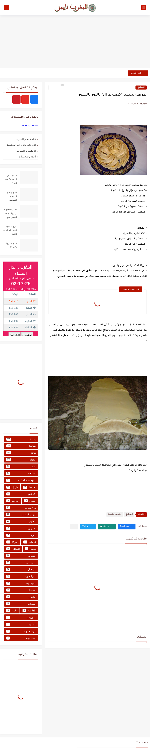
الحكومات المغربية (26, 150)
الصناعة (21, 555)
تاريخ (12, 487)
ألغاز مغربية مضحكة (12, 246)
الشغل (13, 548)
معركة (12, 541)
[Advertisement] (75, 42)
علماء (11, 610)
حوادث (12, 500)
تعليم (30, 548)
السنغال (21, 590)
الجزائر (21, 459)
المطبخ (141, 87)
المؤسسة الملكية (21, 480)
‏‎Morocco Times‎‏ (30, 126)
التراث (21, 535)
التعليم (21, 521)
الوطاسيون (21, 631)
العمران (21, 603)
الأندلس (21, 493)
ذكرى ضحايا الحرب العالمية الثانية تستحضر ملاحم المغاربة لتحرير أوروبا (11, 231)
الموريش (21, 617)
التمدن (21, 624)
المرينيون (21, 562)
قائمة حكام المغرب (26, 139)
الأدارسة (29, 610)
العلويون (21, 528)
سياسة (21, 445)
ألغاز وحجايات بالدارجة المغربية (11, 197)
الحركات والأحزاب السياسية (21, 144)
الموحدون (21, 583)
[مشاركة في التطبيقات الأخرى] (74, 526)
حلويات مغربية (114, 514)
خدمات (29, 541)
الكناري (21, 596)
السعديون (21, 638)
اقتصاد (21, 466)
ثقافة (21, 452)
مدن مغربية (21, 507)
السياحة (21, 473)
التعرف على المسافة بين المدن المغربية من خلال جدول (11, 180)
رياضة (21, 439)
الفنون (30, 500)
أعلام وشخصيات (27, 156)
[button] (126, 526)
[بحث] (6, 7)
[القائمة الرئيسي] (143, 7)
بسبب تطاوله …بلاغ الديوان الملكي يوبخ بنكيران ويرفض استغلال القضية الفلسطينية (11, 214)
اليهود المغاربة (21, 514)
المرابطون (21, 576)
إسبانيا (29, 487)
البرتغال (21, 569)
